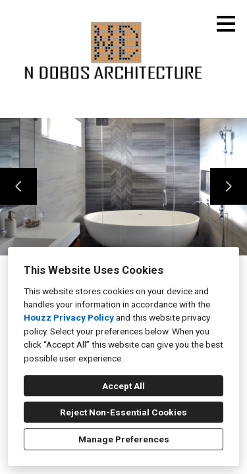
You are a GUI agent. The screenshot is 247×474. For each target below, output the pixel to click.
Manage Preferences (123, 439)
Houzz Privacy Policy (69, 317)
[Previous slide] (18, 186)
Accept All (123, 386)
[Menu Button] (226, 24)
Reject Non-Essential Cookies (123, 412)
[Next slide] (228, 186)
